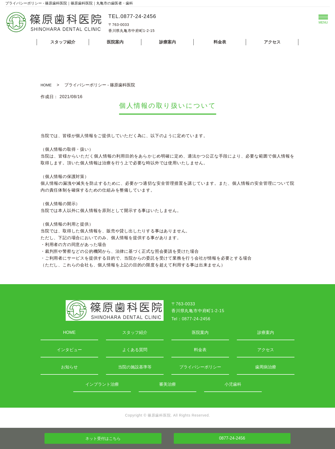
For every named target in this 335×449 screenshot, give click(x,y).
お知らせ (69, 367)
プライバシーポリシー (200, 367)
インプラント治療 (102, 384)
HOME (46, 85)
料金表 (220, 42)
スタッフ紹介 (62, 42)
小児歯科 (233, 384)
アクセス (272, 42)
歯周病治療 (265, 367)
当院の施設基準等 (135, 367)
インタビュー (69, 349)
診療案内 (167, 42)
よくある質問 (134, 349)
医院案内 (115, 42)
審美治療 (167, 384)
